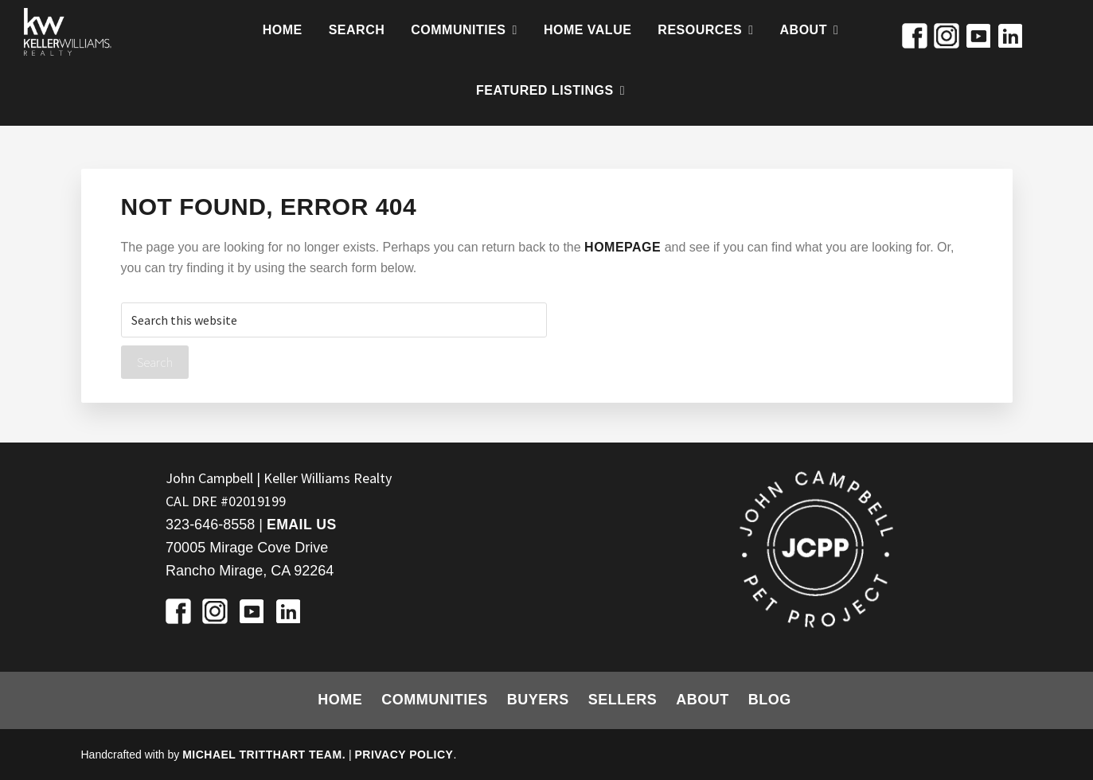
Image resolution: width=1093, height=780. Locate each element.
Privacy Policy (403, 754)
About (702, 700)
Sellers (623, 700)
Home (340, 700)
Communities (434, 700)
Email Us (302, 524)
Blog (769, 700)
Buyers (538, 700)
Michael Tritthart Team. (263, 754)
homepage (622, 247)
